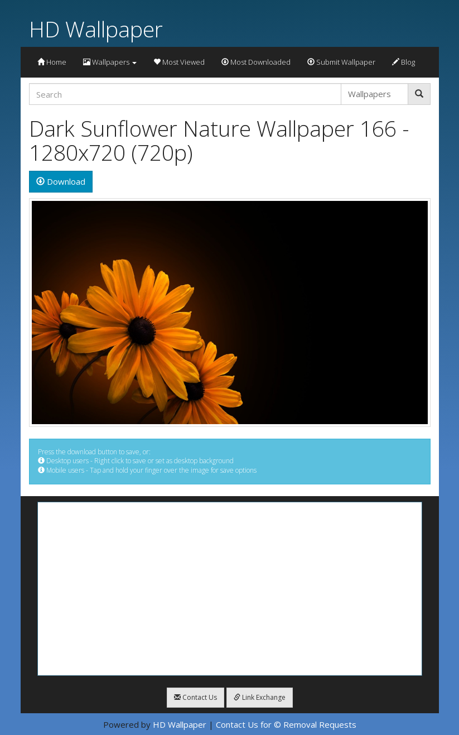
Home (51, 62)
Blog (403, 62)
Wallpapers (110, 62)
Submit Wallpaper (341, 62)
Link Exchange (260, 697)
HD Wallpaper (96, 29)
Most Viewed (179, 62)
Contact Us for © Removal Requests (286, 724)
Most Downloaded (256, 62)
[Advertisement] (229, 589)
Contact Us (195, 697)
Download (60, 181)
